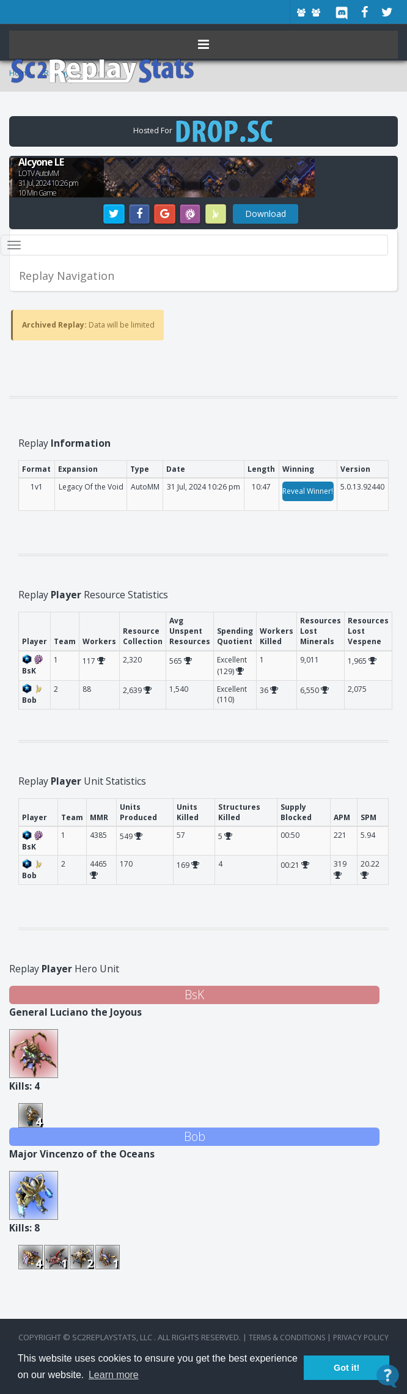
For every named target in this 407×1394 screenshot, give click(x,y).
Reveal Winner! (307, 491)
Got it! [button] (346, 1368)
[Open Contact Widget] (388, 1376)
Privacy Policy (361, 1337)
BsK (194, 994)
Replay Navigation (66, 275)
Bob (194, 1136)
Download (265, 213)
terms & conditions (287, 1337)
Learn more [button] (114, 1375)
